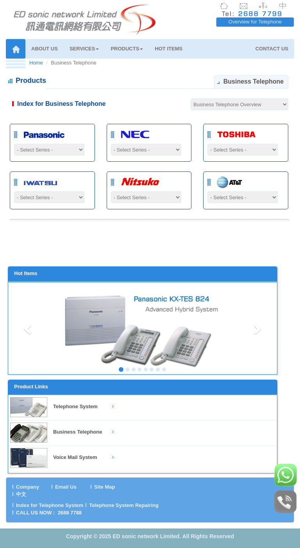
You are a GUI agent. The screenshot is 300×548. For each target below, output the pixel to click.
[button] (28, 328)
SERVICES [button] (84, 49)
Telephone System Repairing (123, 505)
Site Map (104, 487)
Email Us (66, 487)
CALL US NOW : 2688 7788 (49, 513)
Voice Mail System (75, 457)
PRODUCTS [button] (127, 49)
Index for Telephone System (49, 505)
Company (27, 487)
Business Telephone (77, 432)
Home (36, 63)
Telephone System (75, 406)
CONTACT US (271, 49)
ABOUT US (44, 49)
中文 (21, 494)
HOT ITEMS (168, 49)
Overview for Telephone (255, 22)
